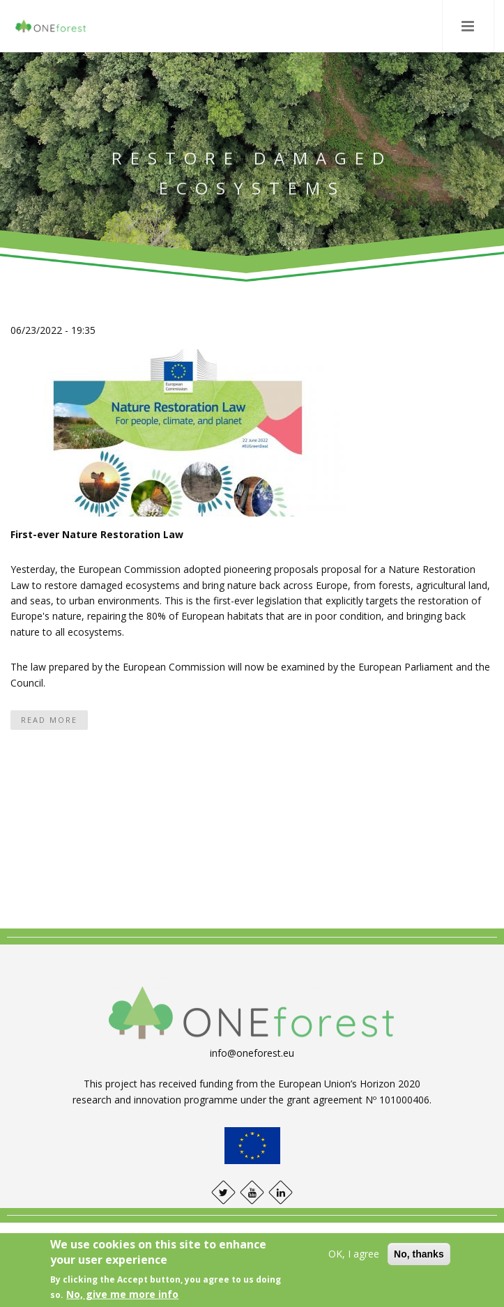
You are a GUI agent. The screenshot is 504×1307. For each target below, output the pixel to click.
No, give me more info (122, 1294)
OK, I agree (353, 1253)
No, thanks (419, 1254)
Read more (49, 719)
